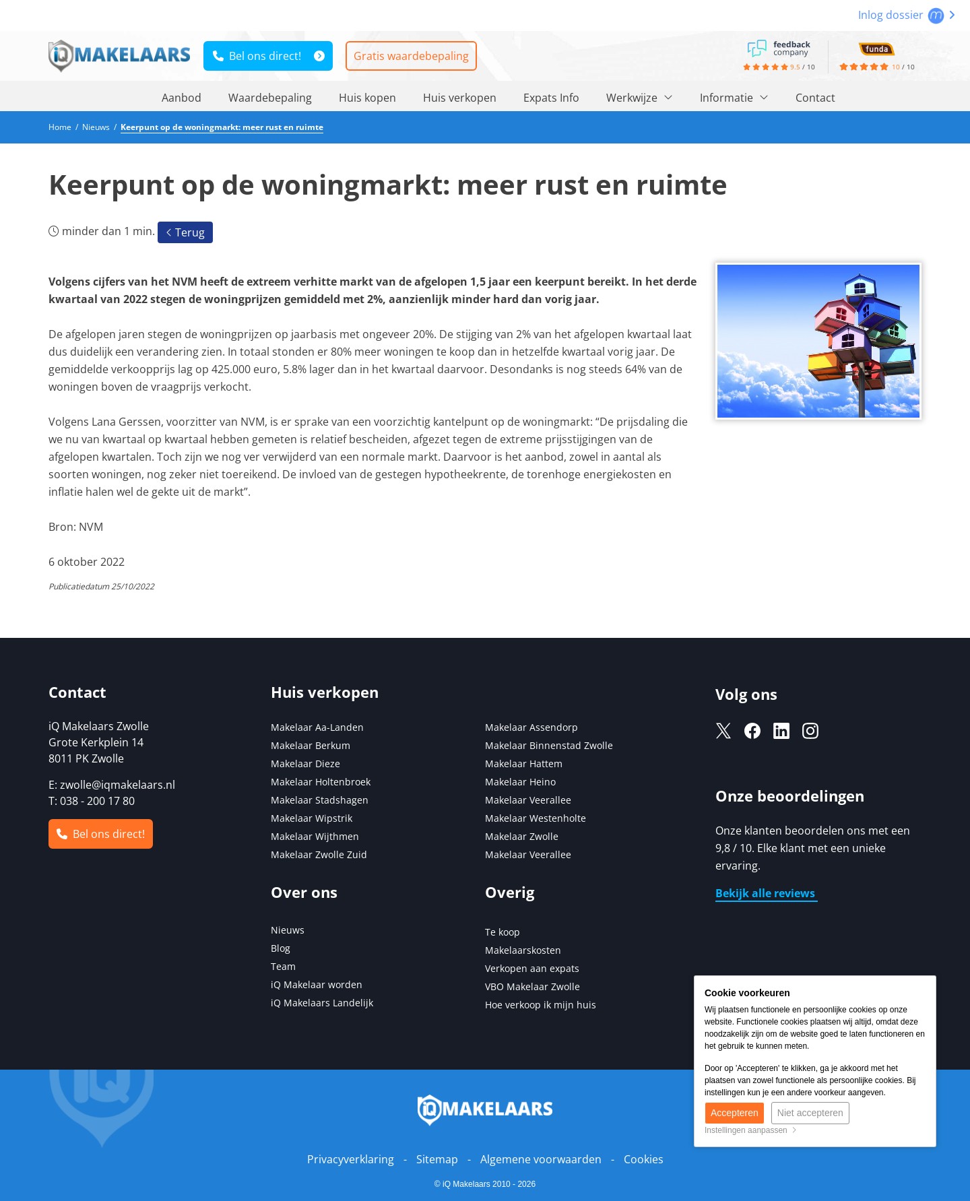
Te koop (502, 932)
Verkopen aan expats (532, 968)
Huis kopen (367, 97)
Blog (280, 948)
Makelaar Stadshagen (319, 799)
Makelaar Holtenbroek (320, 781)
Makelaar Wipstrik (311, 818)
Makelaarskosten (523, 950)
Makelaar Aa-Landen (317, 727)
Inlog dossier (906, 14)
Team (283, 966)
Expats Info (551, 97)
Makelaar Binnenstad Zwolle (549, 745)
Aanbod (181, 97)
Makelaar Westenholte (535, 818)
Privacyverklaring (350, 1159)
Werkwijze (639, 97)
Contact (815, 97)
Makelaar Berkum (312, 745)
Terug (185, 232)
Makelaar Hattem (523, 763)
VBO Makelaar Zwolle (532, 986)
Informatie (734, 97)
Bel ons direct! (257, 55)
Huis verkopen (459, 97)
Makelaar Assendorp (531, 727)
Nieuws (287, 929)
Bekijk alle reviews (766, 893)
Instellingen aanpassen (751, 1130)
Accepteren (734, 1112)
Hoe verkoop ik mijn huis (540, 1004)
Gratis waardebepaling (411, 55)
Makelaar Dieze (305, 763)
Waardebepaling (270, 97)
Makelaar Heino (520, 781)
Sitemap (437, 1159)
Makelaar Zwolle (521, 836)
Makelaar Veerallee (528, 799)
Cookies (644, 1159)
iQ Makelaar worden (316, 984)
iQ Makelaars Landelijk (322, 1002)
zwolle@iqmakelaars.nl (117, 784)
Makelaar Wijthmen (315, 836)
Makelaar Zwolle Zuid (319, 854)
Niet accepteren (810, 1112)
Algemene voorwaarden (541, 1159)
